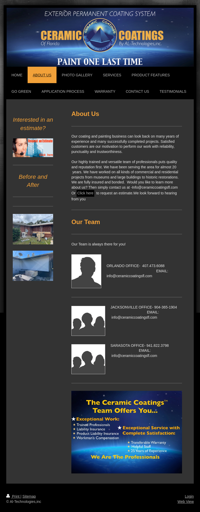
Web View (185, 501)
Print (13, 496)
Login (189, 496)
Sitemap (29, 496)
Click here (85, 193)
